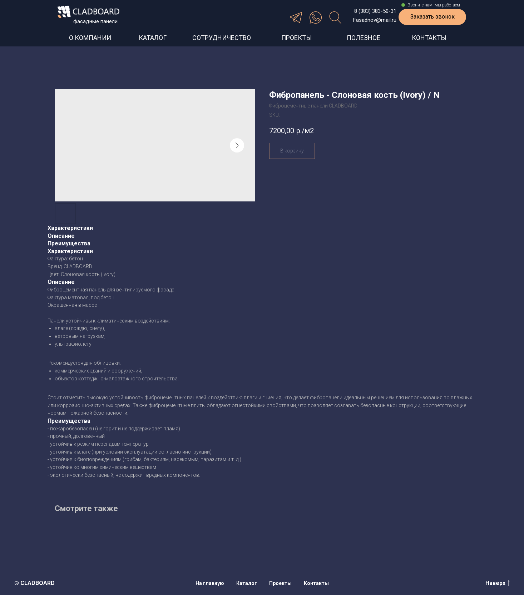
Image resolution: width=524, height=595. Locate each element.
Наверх (497, 583)
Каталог (246, 583)
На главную (210, 583)
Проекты (280, 583)
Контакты (316, 583)
